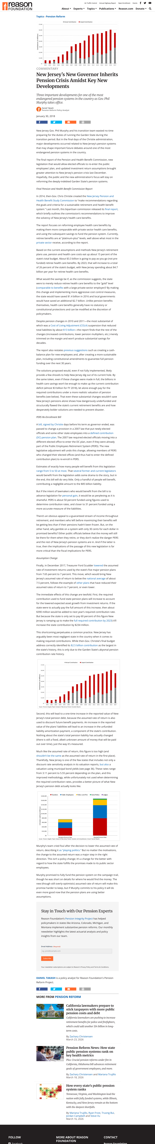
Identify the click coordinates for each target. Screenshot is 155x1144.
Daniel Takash (45, 978)
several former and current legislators (94, 470)
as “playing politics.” (70, 850)
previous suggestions (76, 350)
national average (96, 578)
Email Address (50, 946)
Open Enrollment (124, 3)
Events (135, 3)
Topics (91, 8)
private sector (44, 242)
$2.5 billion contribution (84, 645)
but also (104, 764)
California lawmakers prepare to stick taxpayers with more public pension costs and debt (90, 1009)
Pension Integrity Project (79, 918)
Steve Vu (95, 1115)
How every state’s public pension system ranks (90, 1087)
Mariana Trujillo (107, 1074)
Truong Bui (108, 1112)
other (79, 582)
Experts (78, 8)
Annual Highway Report (107, 3)
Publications (106, 8)
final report (111, 209)
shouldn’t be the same (48, 755)
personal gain (70, 495)
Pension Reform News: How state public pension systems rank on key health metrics (90, 1051)
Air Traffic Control (91, 3)
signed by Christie (53, 424)
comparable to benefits (50, 287)
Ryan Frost (94, 1112)
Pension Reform (55, 16)
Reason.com (126, 8)
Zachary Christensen (81, 1036)
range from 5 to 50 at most (51, 470)
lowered (98, 565)
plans (86, 582)
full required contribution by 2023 (93, 620)
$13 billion (69, 329)
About (65, 8)
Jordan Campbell (75, 1115)
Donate (140, 8)
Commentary (47, 69)
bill (40, 424)
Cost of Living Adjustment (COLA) (69, 325)
